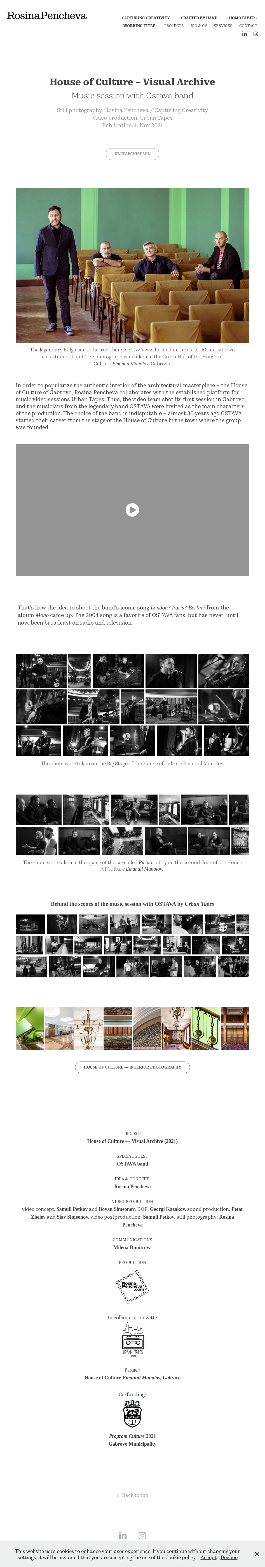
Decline (229, 1557)
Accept (209, 1557)
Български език (132, 154)
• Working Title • (139, 25)
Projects (174, 25)
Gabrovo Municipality (132, 1443)
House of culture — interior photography (132, 1067)
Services (223, 25)
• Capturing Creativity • (145, 17)
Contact (248, 25)
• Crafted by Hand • (199, 17)
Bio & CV (199, 25)
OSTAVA (126, 1163)
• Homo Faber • (242, 17)
